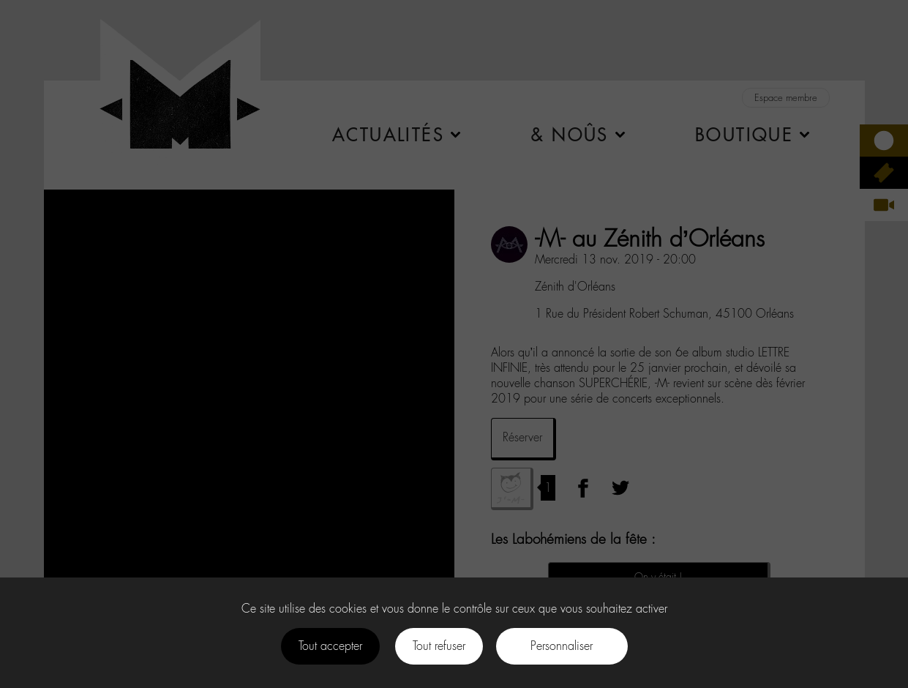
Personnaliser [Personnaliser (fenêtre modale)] (561, 646)
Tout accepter (330, 646)
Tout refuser (439, 646)
